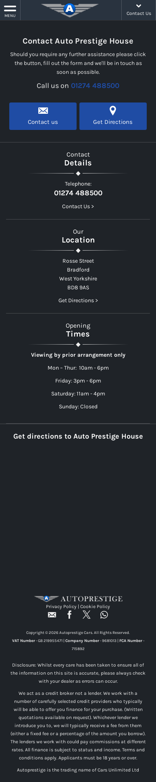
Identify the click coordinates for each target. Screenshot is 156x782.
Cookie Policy (95, 606)
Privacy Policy (61, 606)
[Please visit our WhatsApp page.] (104, 618)
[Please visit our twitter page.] (87, 618)
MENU (10, 11)
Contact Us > (78, 206)
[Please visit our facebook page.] (69, 618)
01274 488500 (95, 85)
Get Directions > (78, 300)
